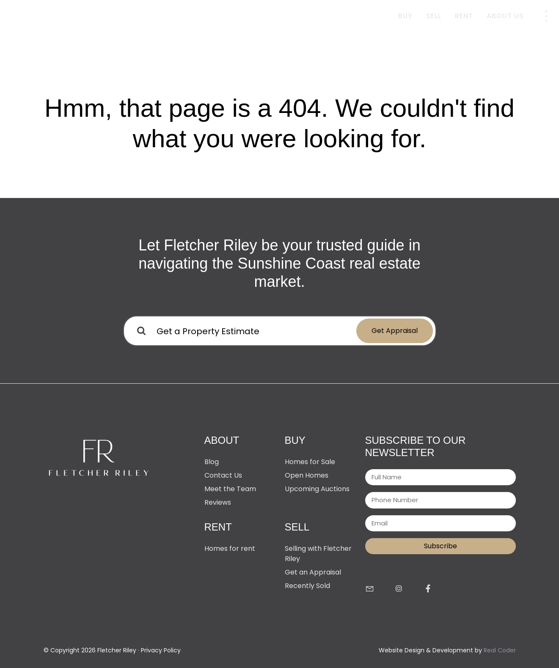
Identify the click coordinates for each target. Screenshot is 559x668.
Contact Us (223, 475)
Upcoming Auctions (317, 489)
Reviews (217, 502)
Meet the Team (230, 489)
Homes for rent (229, 548)
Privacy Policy (161, 650)
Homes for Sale (310, 462)
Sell (433, 16)
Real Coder (500, 650)
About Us (505, 16)
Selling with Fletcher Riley (318, 554)
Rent (464, 16)
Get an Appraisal (313, 572)
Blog (211, 462)
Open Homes (306, 475)
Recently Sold (307, 586)
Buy (405, 16)
